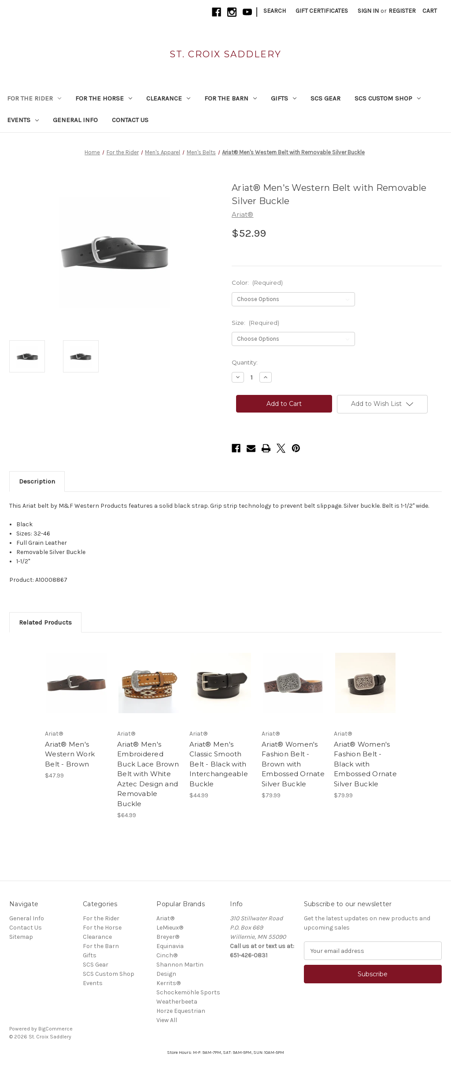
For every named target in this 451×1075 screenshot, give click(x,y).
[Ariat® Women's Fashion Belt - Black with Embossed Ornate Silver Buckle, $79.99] (365, 683)
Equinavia (170, 946)
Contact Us (130, 120)
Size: (255, 322)
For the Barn (230, 98)
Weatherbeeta (176, 1001)
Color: (257, 282)
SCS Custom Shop (388, 98)
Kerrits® (168, 983)
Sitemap (21, 937)
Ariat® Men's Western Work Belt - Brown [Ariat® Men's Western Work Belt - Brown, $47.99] (70, 754)
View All (166, 1020)
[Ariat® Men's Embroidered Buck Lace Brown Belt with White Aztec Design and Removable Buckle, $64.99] (148, 683)
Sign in (368, 11)
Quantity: (245, 362)
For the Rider (34, 98)
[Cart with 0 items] (430, 11)
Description (37, 481)
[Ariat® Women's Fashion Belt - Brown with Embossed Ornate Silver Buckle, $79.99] (293, 683)
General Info (75, 120)
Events (23, 120)
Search (274, 11)
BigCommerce (55, 1029)
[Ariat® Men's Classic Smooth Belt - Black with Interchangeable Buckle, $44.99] (221, 683)
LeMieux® (169, 927)
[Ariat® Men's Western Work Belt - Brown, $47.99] (76, 683)
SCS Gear (325, 98)
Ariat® (165, 918)
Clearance (168, 98)
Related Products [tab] (45, 622)
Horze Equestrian (180, 1011)
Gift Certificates (322, 11)
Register (402, 11)
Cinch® (166, 955)
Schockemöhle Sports (188, 992)
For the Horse (103, 98)
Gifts (283, 98)
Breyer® (167, 937)
